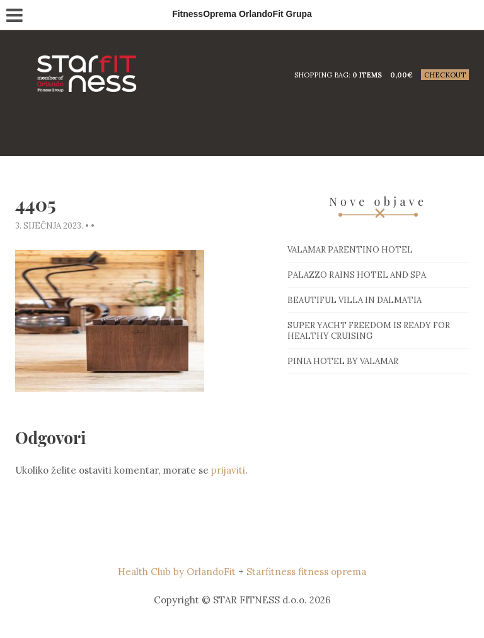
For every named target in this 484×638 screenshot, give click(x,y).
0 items (367, 75)
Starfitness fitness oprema (306, 572)
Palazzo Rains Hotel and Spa (356, 275)
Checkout (445, 75)
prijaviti (228, 470)
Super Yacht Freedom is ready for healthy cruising (368, 330)
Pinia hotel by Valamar (342, 361)
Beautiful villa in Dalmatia (354, 300)
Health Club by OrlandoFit (177, 572)
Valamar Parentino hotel (350, 249)
